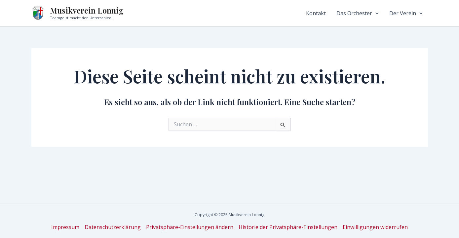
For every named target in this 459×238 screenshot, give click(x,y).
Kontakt (316, 13)
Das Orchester (357, 13)
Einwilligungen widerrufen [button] (375, 227)
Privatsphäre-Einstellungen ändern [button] (189, 227)
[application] (375, 13)
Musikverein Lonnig (87, 10)
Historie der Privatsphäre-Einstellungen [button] (288, 227)
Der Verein (406, 13)
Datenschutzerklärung (113, 227)
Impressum (65, 227)
